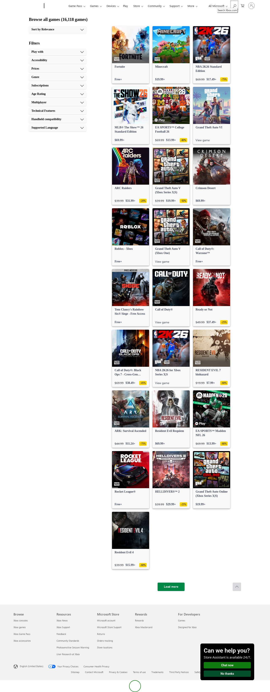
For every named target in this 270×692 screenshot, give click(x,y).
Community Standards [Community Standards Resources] (68, 640)
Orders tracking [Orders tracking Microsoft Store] (105, 640)
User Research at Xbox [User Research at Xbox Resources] (68, 654)
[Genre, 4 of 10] (57, 77)
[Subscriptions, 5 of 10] (57, 85)
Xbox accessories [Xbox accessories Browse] (22, 640)
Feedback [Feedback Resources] (61, 634)
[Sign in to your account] (251, 6)
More (191, 6)
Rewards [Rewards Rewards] (139, 620)
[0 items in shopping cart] (242, 5)
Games (94, 6)
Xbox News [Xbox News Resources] (62, 620)
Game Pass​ (75, 6)
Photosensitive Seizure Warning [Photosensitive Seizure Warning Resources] (73, 647)
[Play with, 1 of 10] (57, 51)
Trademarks (157, 672)
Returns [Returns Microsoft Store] (101, 634)
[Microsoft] (28, 6)
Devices (111, 6)
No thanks (227, 673)
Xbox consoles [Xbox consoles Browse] (21, 620)
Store (136, 6)
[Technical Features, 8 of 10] (57, 110)
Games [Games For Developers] (181, 620)
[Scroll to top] (237, 587)
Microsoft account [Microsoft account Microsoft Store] (106, 620)
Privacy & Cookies (118, 672)
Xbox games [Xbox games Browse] (20, 627)
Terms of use (139, 672)
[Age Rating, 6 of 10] (57, 94)
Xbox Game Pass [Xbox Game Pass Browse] (22, 634)
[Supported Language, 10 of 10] (57, 127)
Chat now (227, 665)
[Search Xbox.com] (234, 5)
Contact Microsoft (94, 672)
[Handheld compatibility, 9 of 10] (57, 119)
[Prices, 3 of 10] (57, 68)
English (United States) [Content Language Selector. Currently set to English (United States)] (31, 666)
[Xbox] (55, 6)
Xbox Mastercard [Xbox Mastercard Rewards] (143, 627)
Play (125, 6)
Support (175, 6)
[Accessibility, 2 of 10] (57, 60)
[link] (130, 54)
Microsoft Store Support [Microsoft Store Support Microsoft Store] (109, 627)
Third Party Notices (179, 672)
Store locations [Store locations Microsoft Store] (104, 647)
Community (155, 6)
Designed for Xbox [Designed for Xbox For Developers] (187, 627)
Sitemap (75, 672)
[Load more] (171, 587)
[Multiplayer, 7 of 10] (57, 102)
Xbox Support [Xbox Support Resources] (63, 627)
